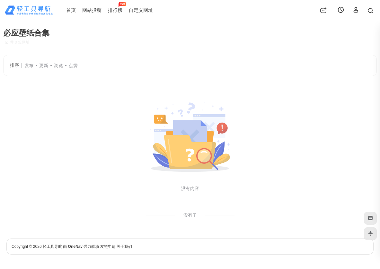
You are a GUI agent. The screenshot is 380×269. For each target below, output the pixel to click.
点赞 (73, 65)
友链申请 (108, 246)
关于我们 (124, 246)
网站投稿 (92, 10)
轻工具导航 (52, 246)
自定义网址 (141, 10)
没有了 (190, 215)
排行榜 (117, 7)
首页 (71, 10)
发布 (28, 65)
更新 (43, 65)
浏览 (58, 65)
